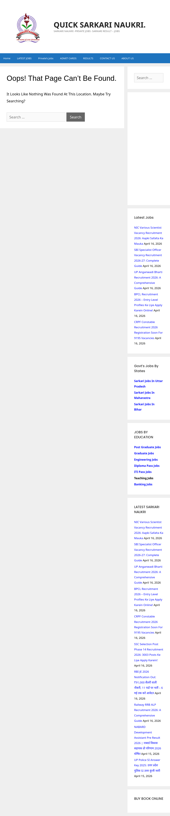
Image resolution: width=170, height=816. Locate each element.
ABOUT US (128, 58)
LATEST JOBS (24, 58)
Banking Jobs (143, 484)
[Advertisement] (148, 148)
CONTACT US (107, 58)
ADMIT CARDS (68, 58)
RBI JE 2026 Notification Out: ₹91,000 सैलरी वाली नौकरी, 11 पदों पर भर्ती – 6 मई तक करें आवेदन (148, 682)
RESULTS (88, 58)
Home (6, 58)
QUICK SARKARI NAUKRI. (100, 25)
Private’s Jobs (45, 58)
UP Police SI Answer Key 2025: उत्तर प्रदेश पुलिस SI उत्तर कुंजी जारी (147, 765)
